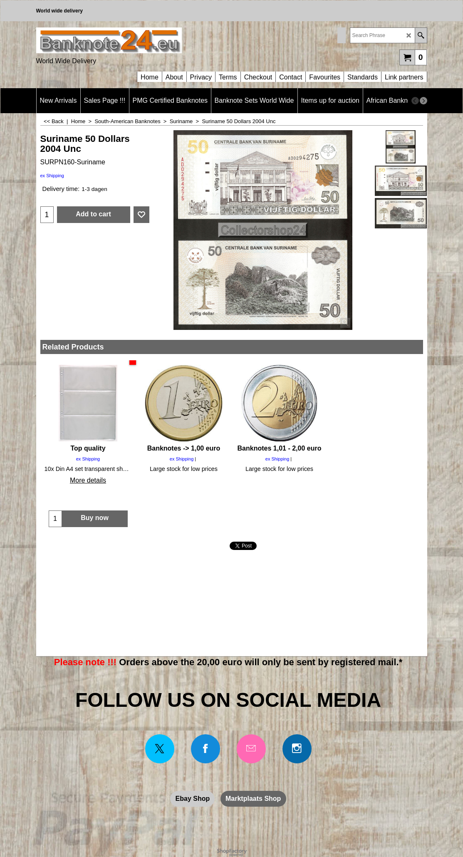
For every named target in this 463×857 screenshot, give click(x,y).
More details (88, 480)
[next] (423, 100)
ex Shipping (52, 175)
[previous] (415, 100)
